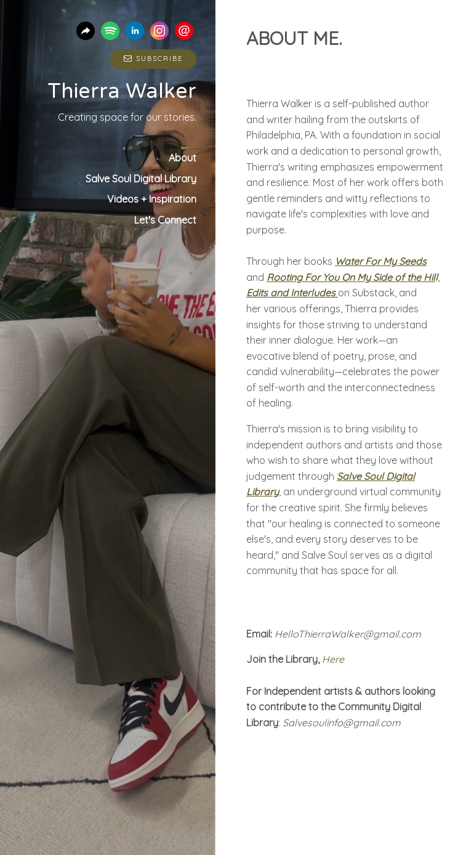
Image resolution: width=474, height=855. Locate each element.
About (182, 158)
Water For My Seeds (381, 261)
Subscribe (153, 58)
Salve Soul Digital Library (141, 178)
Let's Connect (165, 220)
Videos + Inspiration (151, 199)
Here (331, 659)
